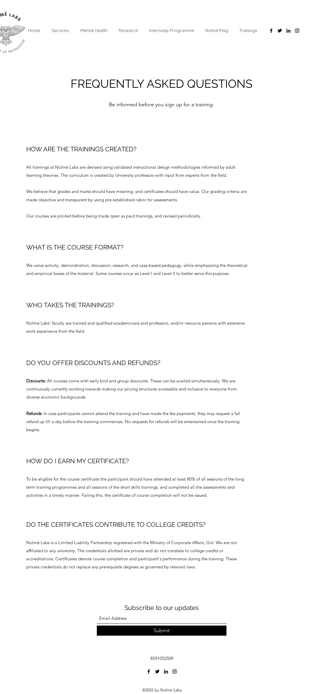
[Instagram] (297, 31)
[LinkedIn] (288, 31)
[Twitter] (280, 31)
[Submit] (161, 631)
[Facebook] (271, 31)
